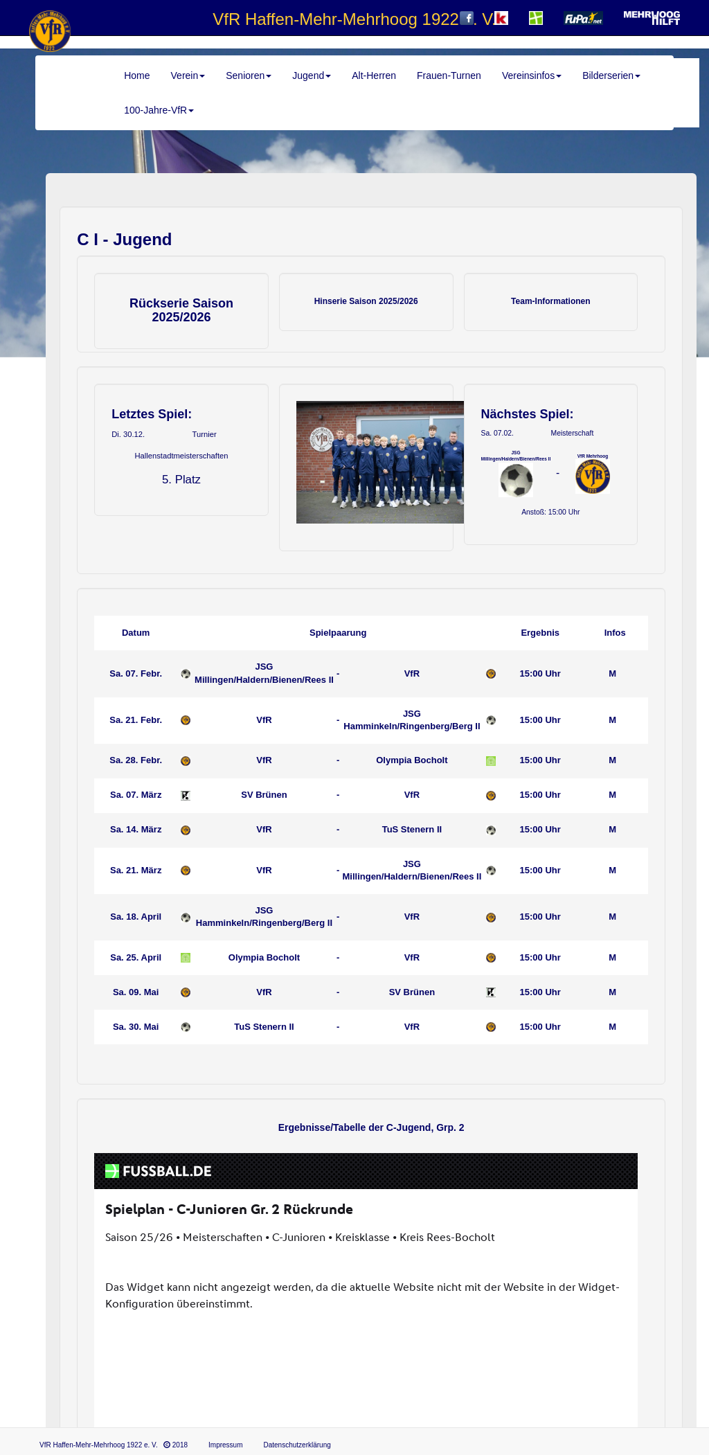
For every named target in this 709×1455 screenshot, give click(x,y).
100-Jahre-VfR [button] (159, 110)
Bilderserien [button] (611, 75)
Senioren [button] (248, 75)
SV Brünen (264, 794)
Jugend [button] (311, 75)
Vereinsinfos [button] (532, 75)
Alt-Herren (374, 75)
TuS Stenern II (412, 829)
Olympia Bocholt (411, 760)
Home (137, 75)
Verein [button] (188, 75)
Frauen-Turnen (449, 75)
